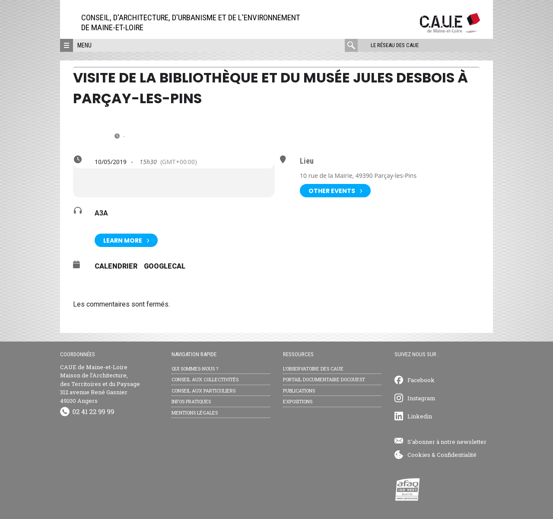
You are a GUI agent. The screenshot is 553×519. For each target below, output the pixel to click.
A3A (101, 213)
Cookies (418, 455)
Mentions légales (195, 412)
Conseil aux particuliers (203, 390)
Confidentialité (457, 455)
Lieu (307, 161)
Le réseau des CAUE (395, 45)
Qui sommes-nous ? (195, 368)
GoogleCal (164, 266)
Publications (299, 390)
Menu (84, 45)
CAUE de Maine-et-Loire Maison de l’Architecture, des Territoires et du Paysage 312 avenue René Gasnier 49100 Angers (100, 384)
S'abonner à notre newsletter (446, 442)
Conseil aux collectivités (205, 379)
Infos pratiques (191, 401)
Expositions (297, 401)
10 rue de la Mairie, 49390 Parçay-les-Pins (358, 175)
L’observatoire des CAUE (313, 368)
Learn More (126, 240)
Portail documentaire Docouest (324, 379)
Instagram (421, 398)
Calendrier (116, 266)
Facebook (421, 380)
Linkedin (419, 416)
